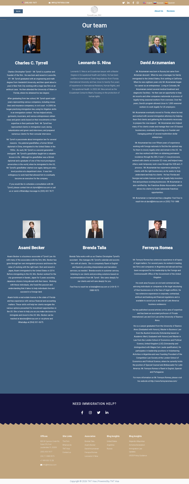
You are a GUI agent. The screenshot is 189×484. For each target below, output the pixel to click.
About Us (159, 11)
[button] (18, 11)
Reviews (171, 11)
